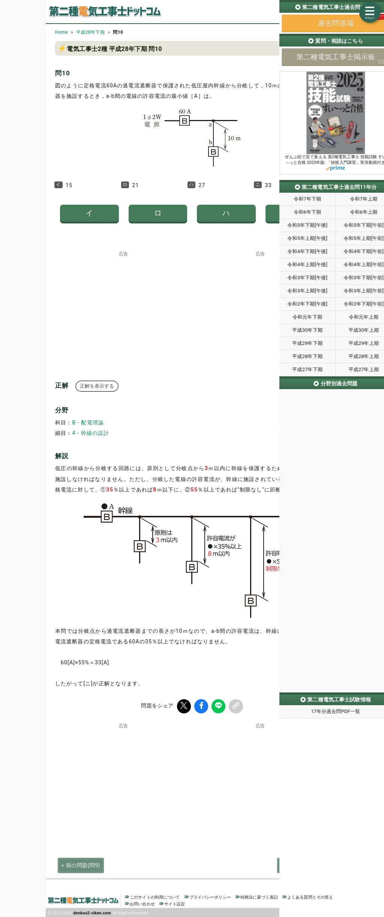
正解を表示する (97, 386)
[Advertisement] (124, 303)
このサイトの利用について (155, 896)
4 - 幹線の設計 (90, 433)
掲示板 (326, 18)
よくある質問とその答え (310, 896)
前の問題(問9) (83, 864)
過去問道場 (299, 18)
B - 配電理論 (88, 423)
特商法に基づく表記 (259, 896)
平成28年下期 (90, 32)
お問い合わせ (142, 903)
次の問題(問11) (299, 864)
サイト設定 (174, 903)
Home (61, 32)
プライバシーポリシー (210, 896)
